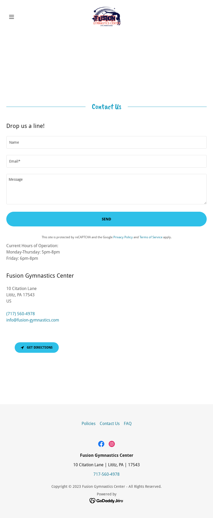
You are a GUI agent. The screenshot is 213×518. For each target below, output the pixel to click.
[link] (106, 16)
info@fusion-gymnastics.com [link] (32, 320)
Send (106, 219)
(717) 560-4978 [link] (20, 313)
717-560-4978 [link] (106, 474)
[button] (21, 17)
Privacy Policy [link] (123, 237)
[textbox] (106, 142)
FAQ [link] (128, 423)
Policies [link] (88, 423)
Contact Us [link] (110, 423)
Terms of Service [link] (151, 237)
